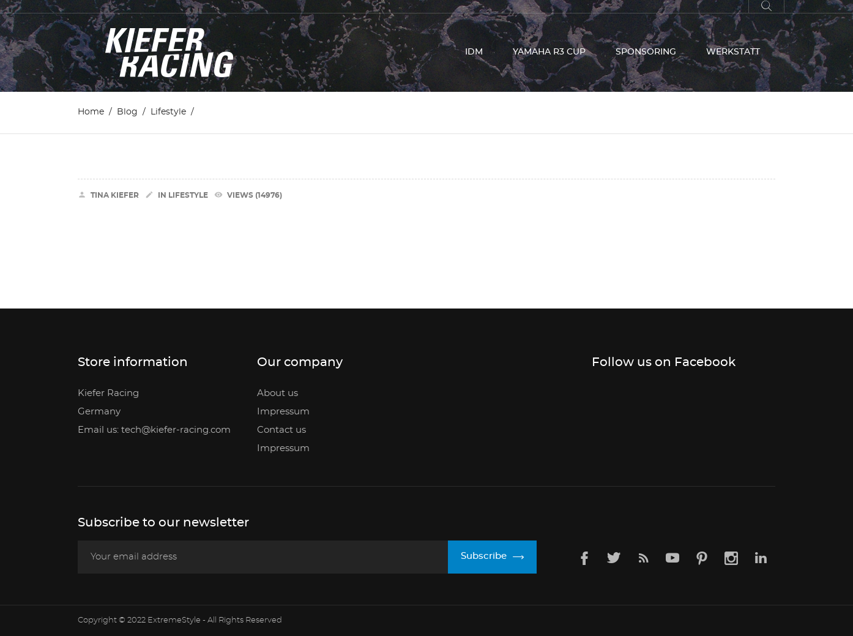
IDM (474, 52)
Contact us (281, 430)
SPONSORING (646, 52)
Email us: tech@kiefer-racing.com (154, 430)
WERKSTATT (733, 52)
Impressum (283, 411)
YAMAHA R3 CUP (549, 52)
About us (277, 393)
